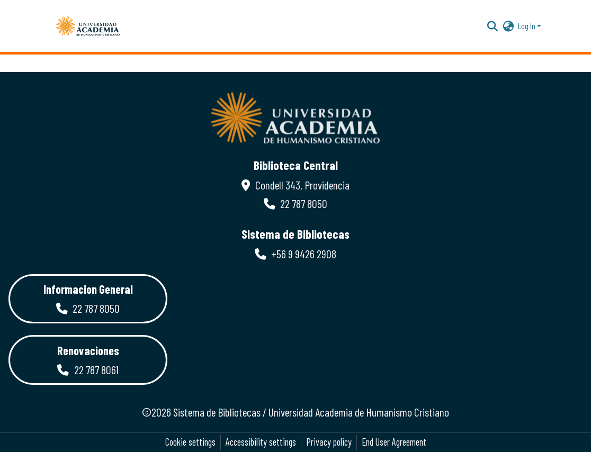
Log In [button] (527, 26)
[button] (88, 26)
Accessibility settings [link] (261, 442)
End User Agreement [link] (394, 442)
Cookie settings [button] (190, 442)
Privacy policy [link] (329, 442)
